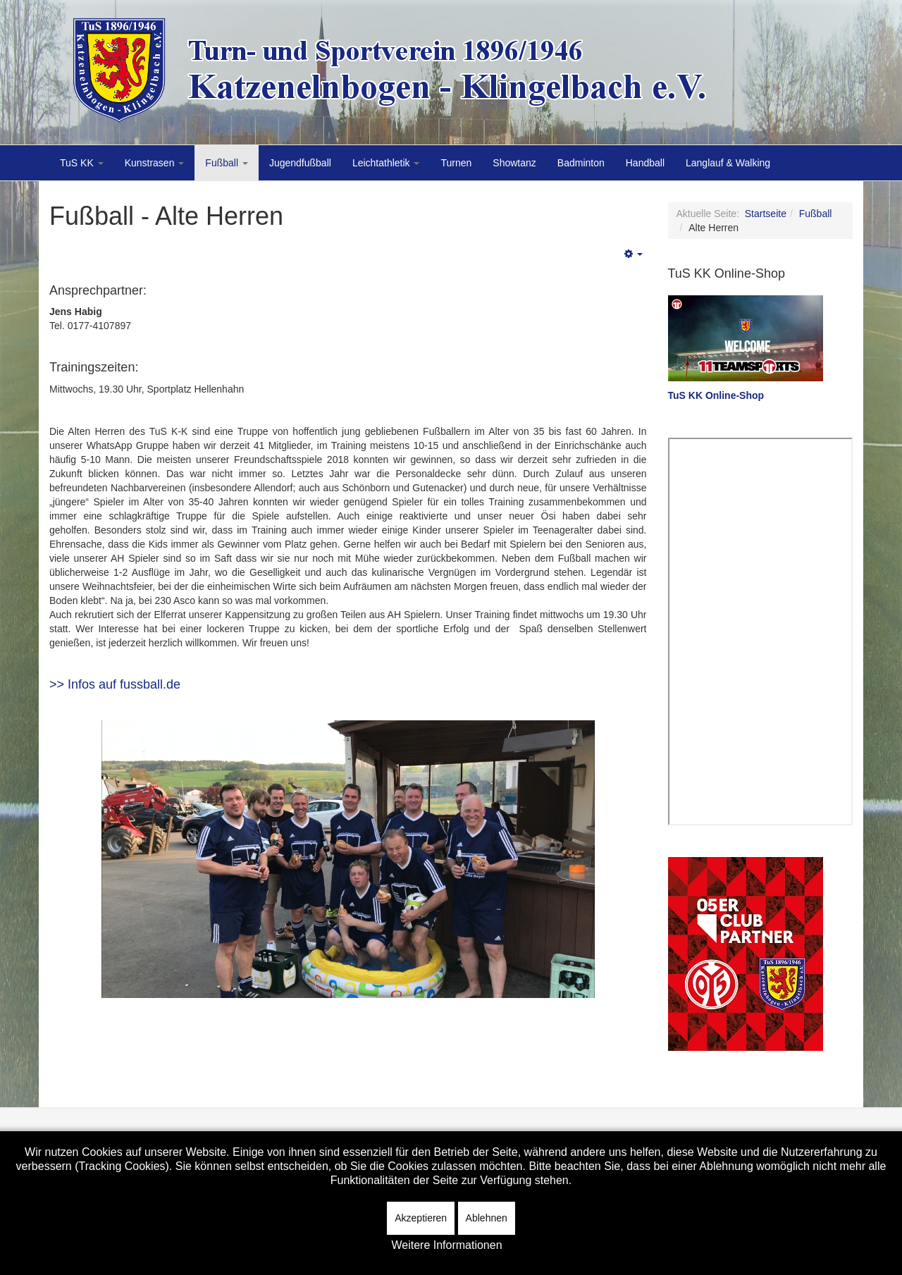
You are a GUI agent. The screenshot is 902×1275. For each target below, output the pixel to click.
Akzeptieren (421, 1218)
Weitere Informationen (446, 1245)
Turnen (455, 162)
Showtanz (514, 162)
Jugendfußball (300, 162)
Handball (645, 162)
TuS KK (82, 162)
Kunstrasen (155, 162)
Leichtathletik (386, 162)
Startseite (765, 213)
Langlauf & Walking (728, 162)
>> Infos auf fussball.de (114, 684)
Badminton (581, 162)
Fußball (226, 162)
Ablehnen (486, 1218)
